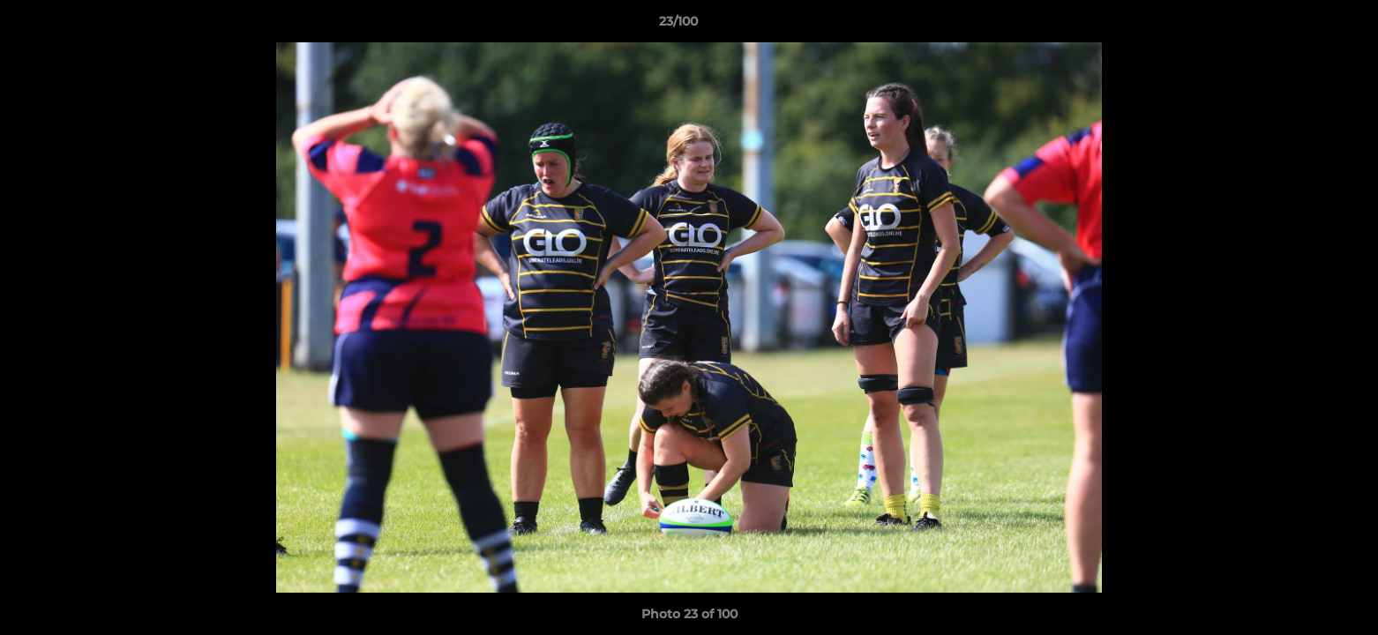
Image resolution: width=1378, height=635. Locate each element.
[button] (1303, 26)
